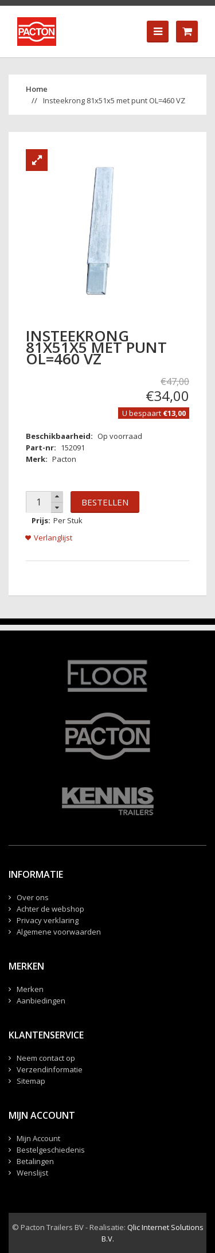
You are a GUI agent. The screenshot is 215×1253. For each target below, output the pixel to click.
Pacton (64, 459)
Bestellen (104, 502)
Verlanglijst (53, 537)
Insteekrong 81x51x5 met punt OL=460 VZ (114, 100)
